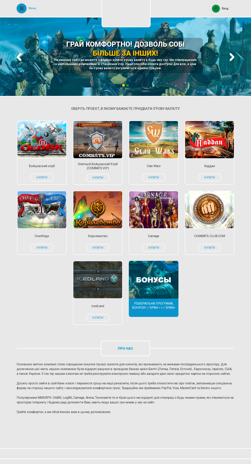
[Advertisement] (88, 433)
